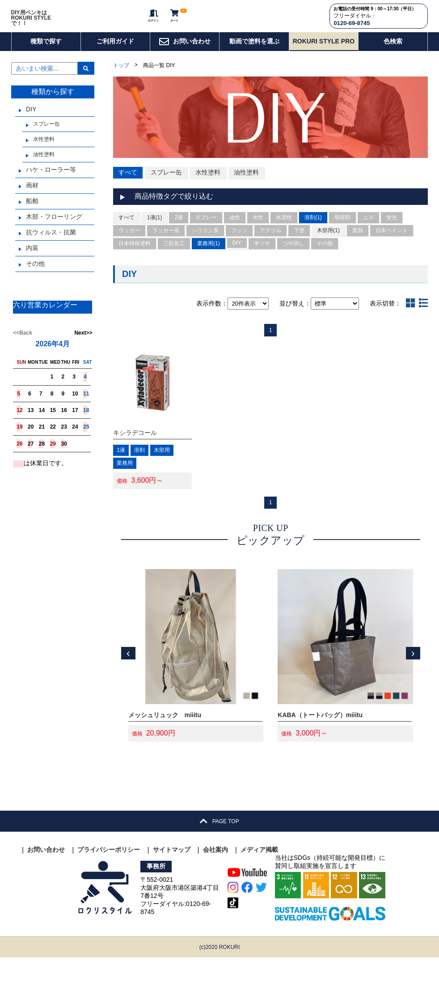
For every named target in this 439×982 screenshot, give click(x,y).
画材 (32, 199)
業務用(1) (208, 260)
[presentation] (128, 678)
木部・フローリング (54, 230)
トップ (121, 80)
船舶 (32, 215)
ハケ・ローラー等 (51, 183)
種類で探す (46, 55)
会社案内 (215, 874)
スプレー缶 (46, 138)
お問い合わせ (185, 55)
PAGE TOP (219, 845)
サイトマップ (171, 874)
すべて (127, 186)
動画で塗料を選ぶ (254, 55)
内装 (32, 262)
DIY (31, 123)
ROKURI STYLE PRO (324, 55)
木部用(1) (328, 247)
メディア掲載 (259, 874)
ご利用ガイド (115, 55)
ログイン (145, 23)
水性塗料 (44, 153)
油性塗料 (44, 169)
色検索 (393, 55)
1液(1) (154, 234)
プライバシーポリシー (108, 874)
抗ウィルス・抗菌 (51, 246)
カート (172, 23)
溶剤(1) (313, 234)
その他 (35, 277)
